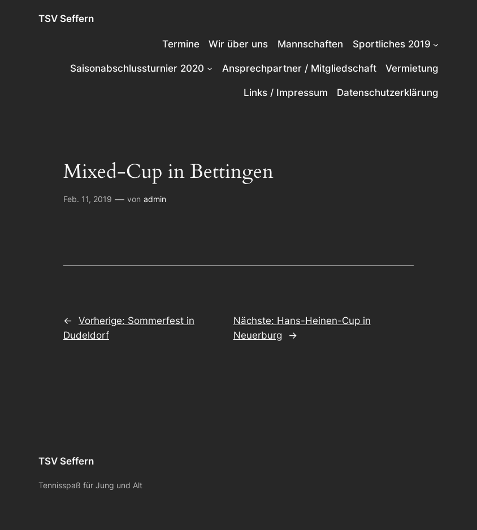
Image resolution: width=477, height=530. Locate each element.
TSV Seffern (66, 18)
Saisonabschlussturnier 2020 (137, 68)
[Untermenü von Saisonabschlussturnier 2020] (210, 68)
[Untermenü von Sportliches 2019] (436, 44)
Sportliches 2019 (392, 44)
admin (155, 199)
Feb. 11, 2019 (87, 199)
